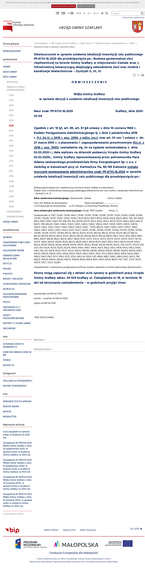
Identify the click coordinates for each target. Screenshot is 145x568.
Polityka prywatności (86, 6)
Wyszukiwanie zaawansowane (133, 17)
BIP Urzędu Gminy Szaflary (63, 43)
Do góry (136, 529)
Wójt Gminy (86, 43)
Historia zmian (42, 349)
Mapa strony (51, 530)
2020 (132, 43)
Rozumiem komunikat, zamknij (63, 6)
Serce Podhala (88, 530)
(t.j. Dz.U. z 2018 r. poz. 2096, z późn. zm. (67, 137)
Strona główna (41, 43)
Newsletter (69, 530)
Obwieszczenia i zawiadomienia (110, 43)
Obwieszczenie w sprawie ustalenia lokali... (55, 47)
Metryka (38, 340)
